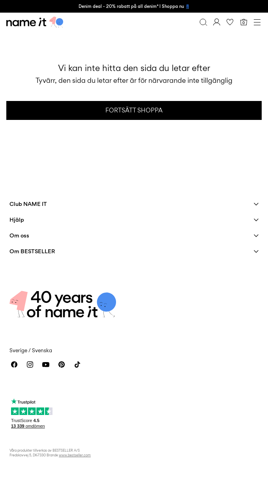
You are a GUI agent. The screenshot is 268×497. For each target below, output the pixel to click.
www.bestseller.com (75, 455)
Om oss (19, 235)
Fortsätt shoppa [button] (134, 110)
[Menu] (257, 22)
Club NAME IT (28, 203)
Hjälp (16, 219)
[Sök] (203, 22)
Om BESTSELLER (32, 251)
